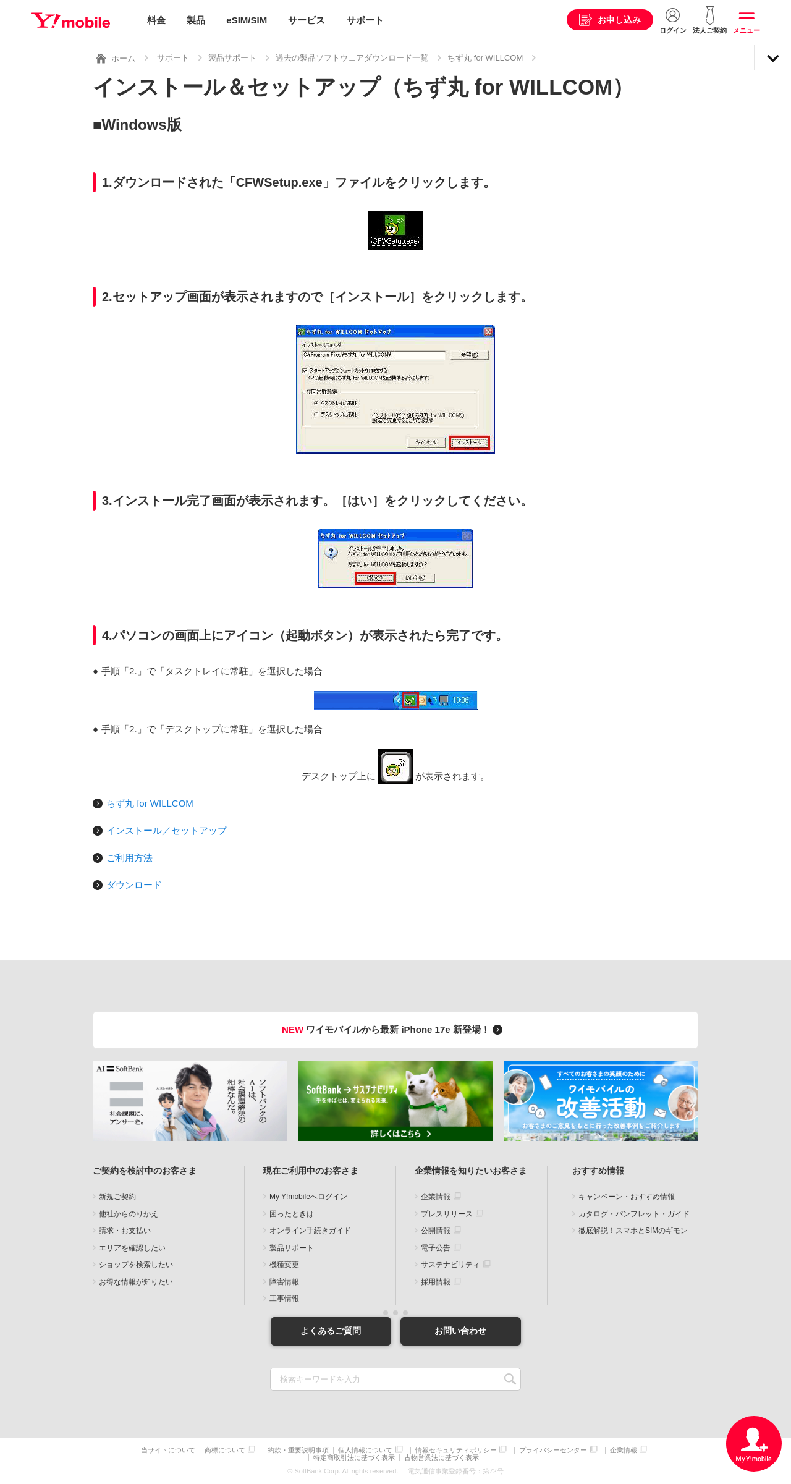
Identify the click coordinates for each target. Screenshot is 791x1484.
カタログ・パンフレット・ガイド (634, 1214)
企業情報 (435, 1196)
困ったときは (291, 1214)
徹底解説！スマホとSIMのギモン (633, 1230)
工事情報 (284, 1298)
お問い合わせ (460, 1331)
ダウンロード (134, 885)
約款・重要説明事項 (298, 1450)
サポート (365, 20)
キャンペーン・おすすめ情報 (626, 1196)
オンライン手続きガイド (310, 1230)
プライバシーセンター (553, 1450)
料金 (156, 20)
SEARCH (510, 1379)
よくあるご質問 (330, 1331)
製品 (196, 20)
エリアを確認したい (132, 1248)
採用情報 (435, 1282)
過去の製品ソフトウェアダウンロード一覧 (352, 57)
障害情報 (284, 1282)
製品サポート (232, 57)
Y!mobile (70, 20)
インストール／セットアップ (166, 830)
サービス (306, 20)
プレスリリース (447, 1214)
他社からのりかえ (128, 1214)
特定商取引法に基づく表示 (354, 1457)
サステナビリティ (450, 1264)
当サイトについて (168, 1450)
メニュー (746, 30)
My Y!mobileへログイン (308, 1196)
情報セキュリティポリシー (456, 1450)
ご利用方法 (129, 857)
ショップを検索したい (136, 1264)
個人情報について (365, 1450)
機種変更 (284, 1264)
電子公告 (435, 1248)
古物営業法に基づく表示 (441, 1457)
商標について (225, 1450)
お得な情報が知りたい (136, 1282)
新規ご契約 (117, 1196)
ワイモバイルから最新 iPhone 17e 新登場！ (394, 1029)
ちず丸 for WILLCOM (485, 57)
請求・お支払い (125, 1230)
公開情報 (435, 1230)
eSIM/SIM (246, 20)
